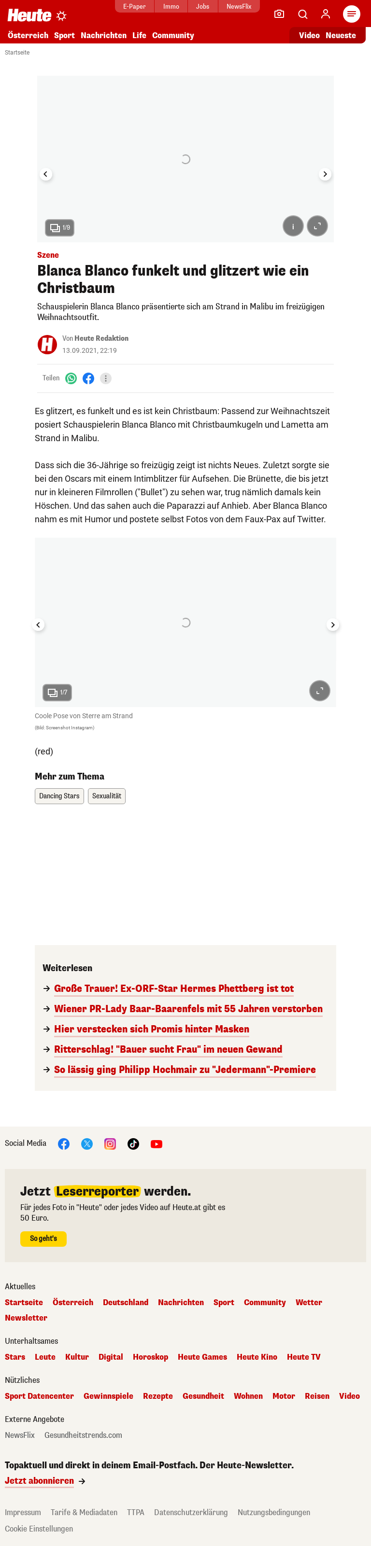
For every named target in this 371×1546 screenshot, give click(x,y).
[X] (87, 1143)
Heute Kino (257, 1357)
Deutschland (125, 1303)
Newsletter (26, 1318)
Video (349, 1396)
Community (173, 35)
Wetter (309, 1303)
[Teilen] (106, 378)
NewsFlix (239, 6)
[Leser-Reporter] (279, 14)
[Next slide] (325, 174)
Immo (171, 6)
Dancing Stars (59, 796)
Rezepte (158, 1396)
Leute (45, 1357)
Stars (15, 1357)
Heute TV (304, 1357)
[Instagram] (110, 1143)
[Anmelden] (325, 14)
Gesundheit (203, 1396)
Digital (111, 1357)
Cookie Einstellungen (39, 1529)
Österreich (28, 35)
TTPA (135, 1512)
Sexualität (106, 796)
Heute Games (202, 1357)
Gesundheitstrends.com (83, 1435)
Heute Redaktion (101, 338)
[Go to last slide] (46, 174)
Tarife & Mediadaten (84, 1512)
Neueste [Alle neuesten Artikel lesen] (341, 35)
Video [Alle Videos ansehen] (309, 35)
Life (139, 35)
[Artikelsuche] (302, 14)
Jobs (202, 6)
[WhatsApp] (71, 378)
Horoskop (150, 1357)
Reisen (317, 1396)
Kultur (77, 1357)
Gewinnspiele (108, 1396)
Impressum (23, 1512)
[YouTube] (156, 1143)
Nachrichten (104, 35)
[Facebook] (88, 378)
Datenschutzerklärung (191, 1512)
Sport (64, 35)
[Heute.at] (29, 14)
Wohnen (248, 1396)
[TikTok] (133, 1143)
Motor (283, 1396)
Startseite (17, 52)
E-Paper (134, 6)
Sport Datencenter (39, 1396)
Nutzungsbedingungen (274, 1512)
